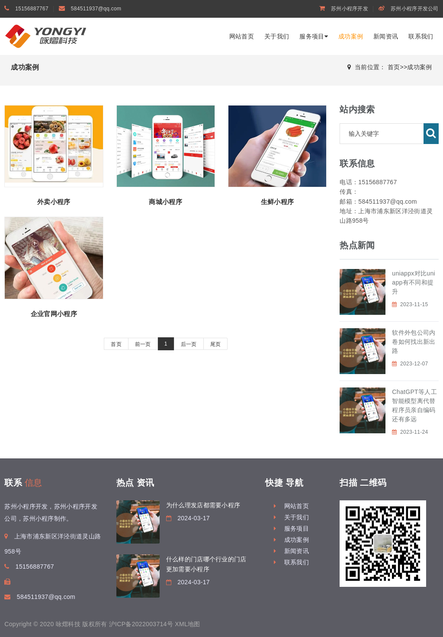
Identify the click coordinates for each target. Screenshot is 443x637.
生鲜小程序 (277, 201)
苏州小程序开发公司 (415, 9)
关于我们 (276, 36)
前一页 (143, 344)
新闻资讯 (385, 36)
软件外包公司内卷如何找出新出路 (413, 341)
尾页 (215, 344)
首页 (394, 67)
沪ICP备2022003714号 (141, 624)
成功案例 (350, 36)
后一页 (189, 344)
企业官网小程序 (54, 313)
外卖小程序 (54, 201)
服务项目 (313, 36)
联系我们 (420, 36)
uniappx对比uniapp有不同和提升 (413, 282)
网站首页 (241, 36)
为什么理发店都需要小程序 (203, 505)
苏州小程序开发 (349, 9)
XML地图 (187, 624)
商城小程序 (165, 201)
